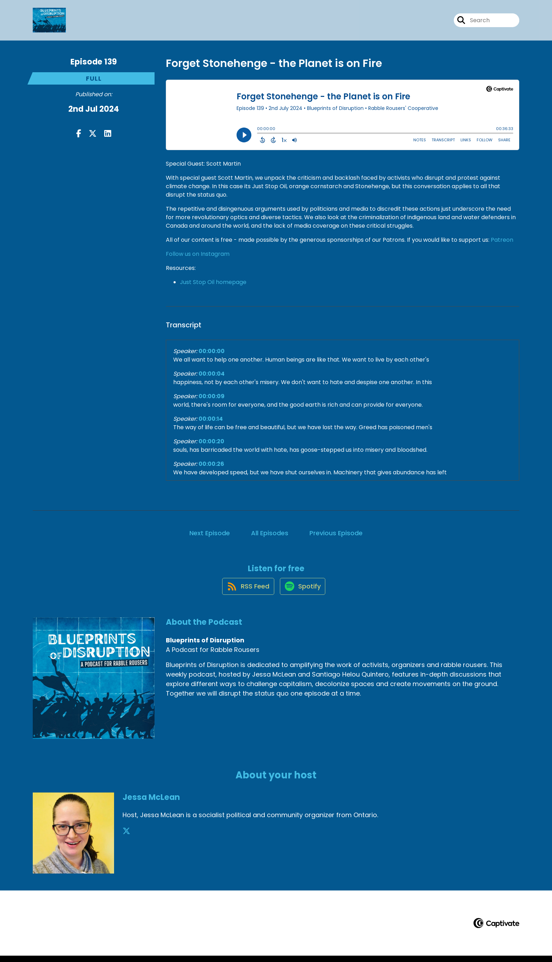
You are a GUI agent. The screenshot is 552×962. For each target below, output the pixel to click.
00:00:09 (212, 396)
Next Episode (209, 533)
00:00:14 (211, 419)
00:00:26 (211, 464)
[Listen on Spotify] (303, 592)
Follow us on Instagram (198, 254)
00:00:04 (212, 374)
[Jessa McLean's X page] (126, 837)
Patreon (502, 240)
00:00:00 (212, 351)
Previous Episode (336, 533)
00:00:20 (211, 441)
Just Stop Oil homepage (213, 282)
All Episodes (269, 533)
